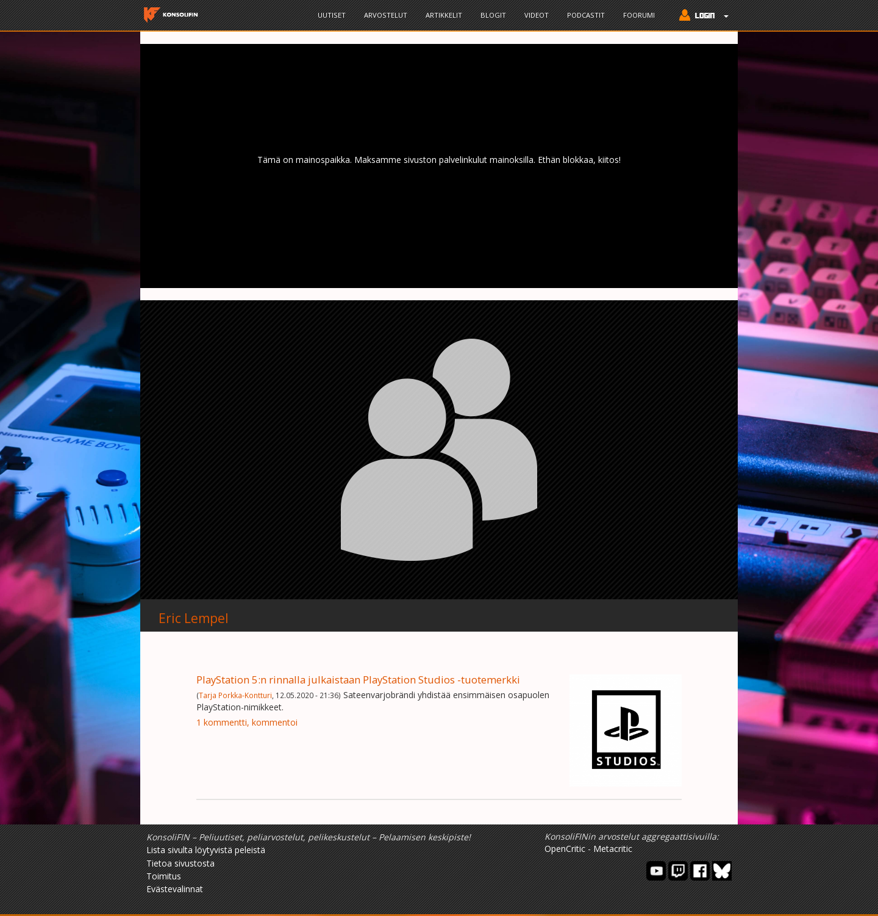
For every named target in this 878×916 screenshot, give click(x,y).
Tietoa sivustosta (180, 863)
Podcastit (586, 15)
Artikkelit (444, 15)
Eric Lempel (194, 618)
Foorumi (639, 15)
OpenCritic (564, 848)
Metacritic (612, 848)
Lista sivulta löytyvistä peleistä (205, 850)
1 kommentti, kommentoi (247, 722)
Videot (536, 15)
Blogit (493, 15)
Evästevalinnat (174, 889)
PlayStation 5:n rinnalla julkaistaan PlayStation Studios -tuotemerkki (358, 680)
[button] (701, 16)
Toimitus (163, 876)
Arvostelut (385, 15)
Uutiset (332, 15)
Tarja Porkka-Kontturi (235, 695)
